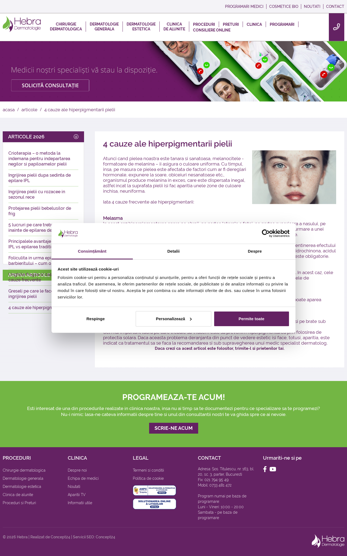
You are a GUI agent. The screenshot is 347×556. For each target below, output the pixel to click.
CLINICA (254, 24)
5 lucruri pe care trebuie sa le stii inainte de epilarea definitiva (41, 227)
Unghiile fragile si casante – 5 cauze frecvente (38, 277)
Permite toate (251, 318)
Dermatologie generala (23, 478)
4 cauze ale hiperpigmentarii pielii (42, 307)
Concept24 (60, 537)
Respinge (95, 318)
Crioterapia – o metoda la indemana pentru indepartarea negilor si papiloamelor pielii (39, 159)
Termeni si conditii (148, 470)
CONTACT (335, 6)
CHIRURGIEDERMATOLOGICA (66, 26)
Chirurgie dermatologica (24, 470)
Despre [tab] (255, 251)
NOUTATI (312, 6)
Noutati (74, 486)
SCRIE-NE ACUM (174, 428)
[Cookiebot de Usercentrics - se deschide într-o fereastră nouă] (266, 233)
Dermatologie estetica (22, 486)
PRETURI (231, 24)
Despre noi (77, 470)
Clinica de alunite (18, 495)
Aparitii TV (77, 495)
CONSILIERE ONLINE (211, 30)
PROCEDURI (204, 24)
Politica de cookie (148, 478)
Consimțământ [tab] (92, 251)
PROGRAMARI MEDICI (244, 6)
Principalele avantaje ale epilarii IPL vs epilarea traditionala (40, 244)
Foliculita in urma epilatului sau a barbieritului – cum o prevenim (42, 260)
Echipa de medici (83, 478)
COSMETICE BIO (283, 6)
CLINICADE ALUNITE (174, 26)
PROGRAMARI (282, 24)
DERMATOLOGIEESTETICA (141, 26)
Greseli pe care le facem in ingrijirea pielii (35, 293)
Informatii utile (80, 503)
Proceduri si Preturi (19, 503)
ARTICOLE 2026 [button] (43, 136)
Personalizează (174, 318)
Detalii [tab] (173, 251)
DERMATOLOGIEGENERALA (104, 26)
